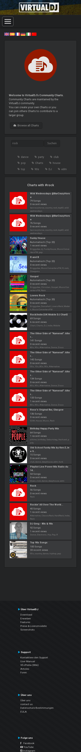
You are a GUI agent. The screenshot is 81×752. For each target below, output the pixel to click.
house (56, 163)
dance (25, 157)
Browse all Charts (26, 125)
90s (37, 169)
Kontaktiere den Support (34, 657)
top (23, 169)
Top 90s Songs (39, 542)
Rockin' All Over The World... (46, 504)
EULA (23, 711)
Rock (33, 485)
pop (23, 163)
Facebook (27, 743)
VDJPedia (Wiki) (29, 665)
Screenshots (27, 629)
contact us (26, 704)
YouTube (26, 747)
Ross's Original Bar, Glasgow (47, 409)
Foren (23, 672)
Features (25, 622)
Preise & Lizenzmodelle (33, 626)
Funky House (37, 238)
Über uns (25, 700)
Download (26, 614)
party (41, 157)
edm (64, 169)
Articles (24, 668)
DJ (50, 169)
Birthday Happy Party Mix (44, 428)
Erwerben (25, 618)
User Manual (27, 661)
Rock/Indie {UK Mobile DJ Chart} (49, 314)
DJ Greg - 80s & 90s (41, 523)
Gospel (34, 276)
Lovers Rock (37, 295)
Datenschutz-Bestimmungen (37, 707)
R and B (34, 257)
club (56, 157)
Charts (39, 163)
